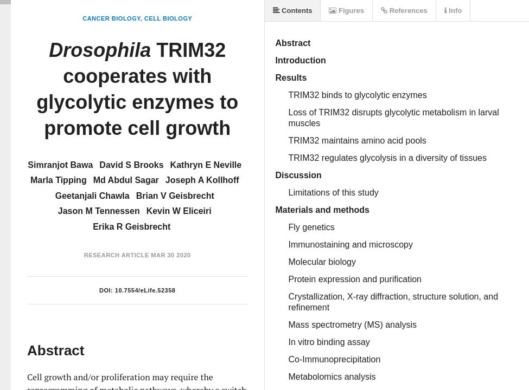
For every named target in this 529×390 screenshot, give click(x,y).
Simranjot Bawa (60, 165)
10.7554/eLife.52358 (145, 290)
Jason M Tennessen (99, 211)
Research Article (116, 255)
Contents (293, 10)
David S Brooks (131, 165)
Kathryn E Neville (206, 165)
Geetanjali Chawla (92, 195)
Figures (346, 10)
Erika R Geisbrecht (131, 226)
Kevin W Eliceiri (179, 211)
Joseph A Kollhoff (202, 180)
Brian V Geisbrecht (175, 195)
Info (453, 10)
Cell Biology (168, 18)
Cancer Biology (111, 18)
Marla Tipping (58, 180)
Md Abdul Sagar (126, 180)
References (404, 10)
